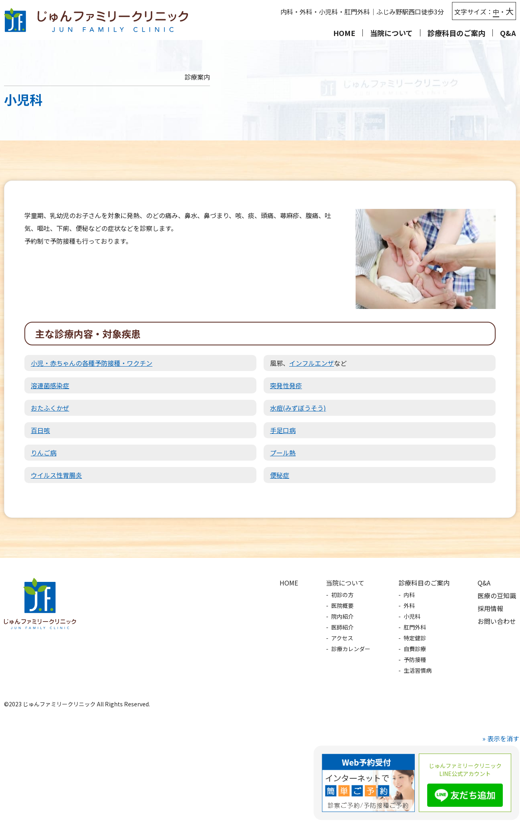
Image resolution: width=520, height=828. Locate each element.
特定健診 (415, 638)
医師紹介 (342, 627)
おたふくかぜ (50, 408)
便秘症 (279, 475)
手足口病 (283, 430)
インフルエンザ (311, 363)
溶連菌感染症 (50, 385)
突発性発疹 (286, 385)
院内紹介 (342, 616)
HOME (344, 33)
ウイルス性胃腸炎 (56, 475)
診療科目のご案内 (424, 582)
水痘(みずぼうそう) (298, 408)
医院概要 (342, 605)
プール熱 (283, 452)
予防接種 (415, 660)
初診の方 (342, 595)
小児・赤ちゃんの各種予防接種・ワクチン (91, 363)
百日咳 (40, 430)
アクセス (342, 638)
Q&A (508, 33)
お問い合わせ (497, 621)
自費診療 (415, 649)
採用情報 (490, 608)
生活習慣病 (418, 670)
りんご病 (43, 452)
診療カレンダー (350, 649)
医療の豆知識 (497, 595)
